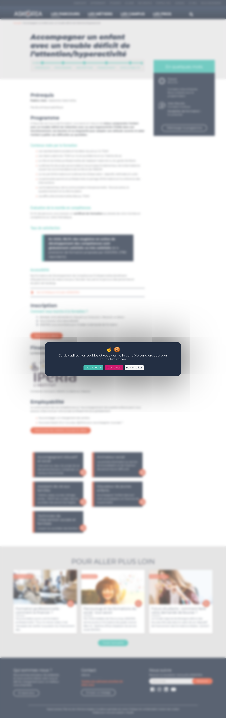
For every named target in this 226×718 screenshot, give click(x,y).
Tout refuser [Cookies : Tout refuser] (114, 367)
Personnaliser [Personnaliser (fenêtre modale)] (134, 367)
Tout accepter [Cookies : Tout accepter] (93, 367)
